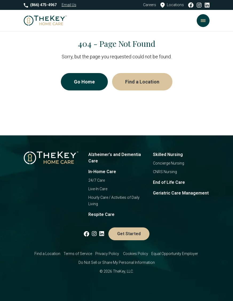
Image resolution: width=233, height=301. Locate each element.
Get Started (129, 233)
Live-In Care (97, 189)
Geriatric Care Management (181, 193)
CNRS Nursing (165, 172)
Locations (172, 5)
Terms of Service (78, 254)
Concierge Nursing (168, 163)
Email (69, 5)
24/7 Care (96, 180)
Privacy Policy (107, 254)
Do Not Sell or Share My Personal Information (116, 262)
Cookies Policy (135, 254)
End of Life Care (169, 182)
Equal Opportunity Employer (175, 254)
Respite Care (101, 214)
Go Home (84, 82)
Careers (149, 5)
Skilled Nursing (168, 154)
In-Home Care (102, 171)
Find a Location (142, 82)
